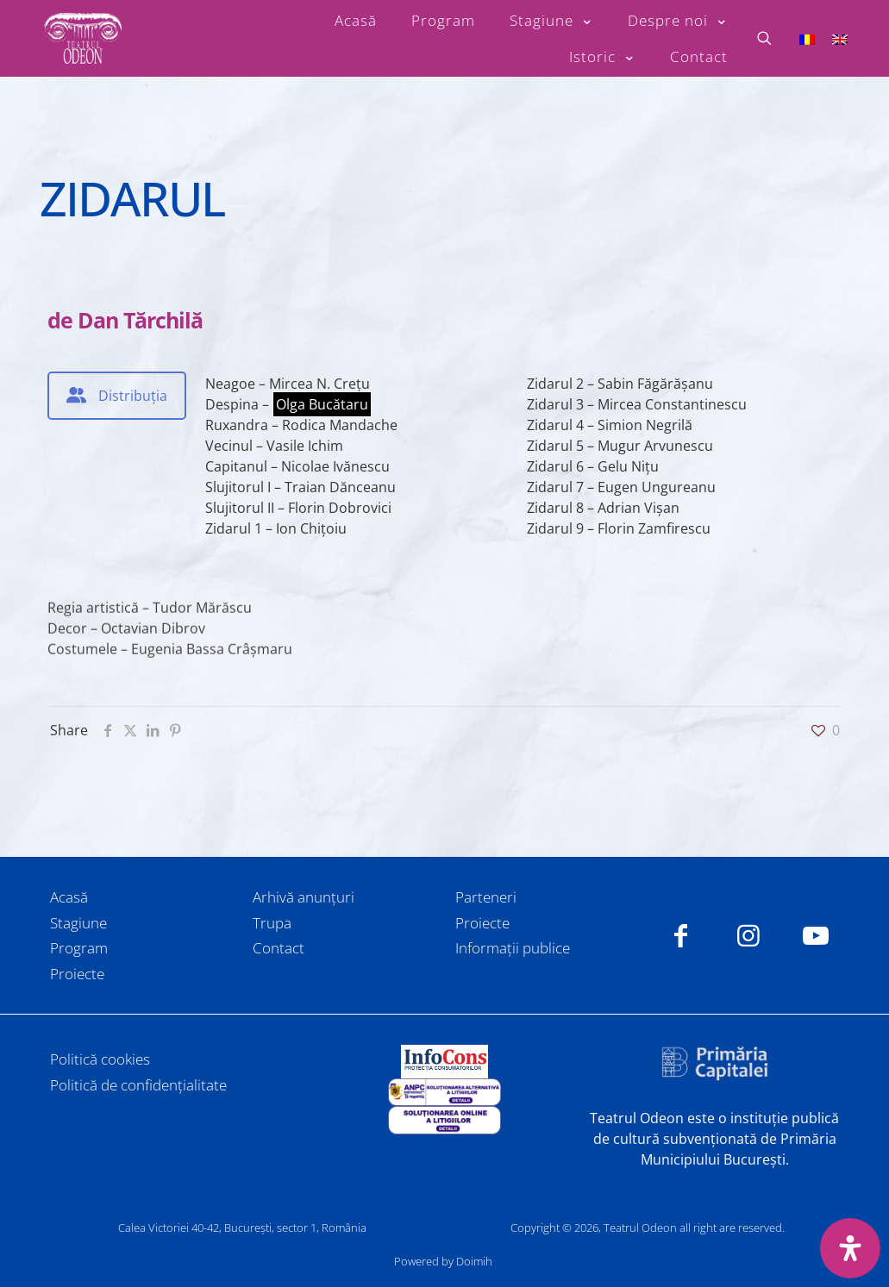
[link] (444, 1061)
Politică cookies (100, 1059)
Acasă (69, 897)
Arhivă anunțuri (303, 897)
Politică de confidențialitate (138, 1085)
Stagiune (78, 923)
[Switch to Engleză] (839, 38)
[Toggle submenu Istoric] (602, 57)
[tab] (116, 396)
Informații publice (512, 948)
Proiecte (77, 974)
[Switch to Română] (807, 38)
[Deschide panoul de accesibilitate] (850, 1248)
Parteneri (485, 897)
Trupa (272, 923)
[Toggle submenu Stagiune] (551, 21)
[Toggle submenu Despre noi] (677, 21)
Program (79, 948)
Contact (278, 948)
